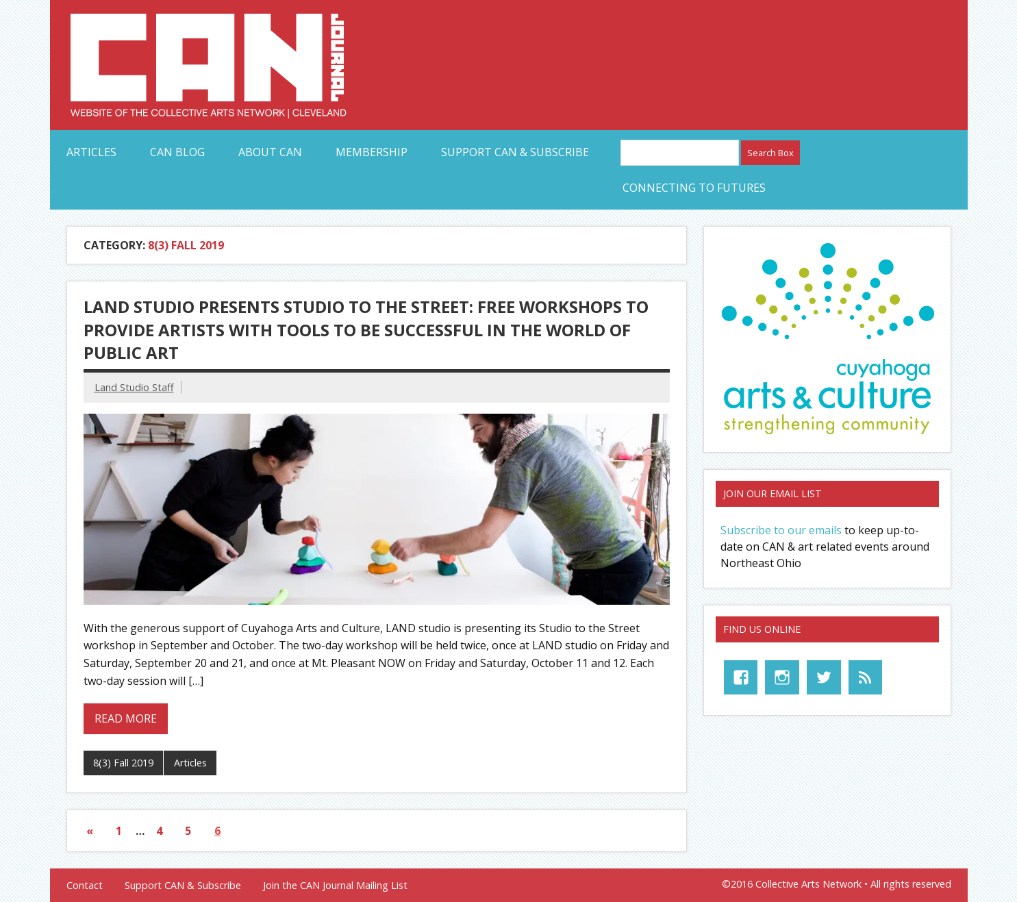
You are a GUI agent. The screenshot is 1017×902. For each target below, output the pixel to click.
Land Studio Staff (134, 387)
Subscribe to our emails (781, 530)
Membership (371, 152)
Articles (91, 152)
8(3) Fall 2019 (123, 762)
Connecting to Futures (694, 187)
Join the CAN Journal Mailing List (335, 885)
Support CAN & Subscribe (515, 152)
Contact (84, 885)
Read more (126, 718)
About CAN (270, 152)
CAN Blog (177, 152)
